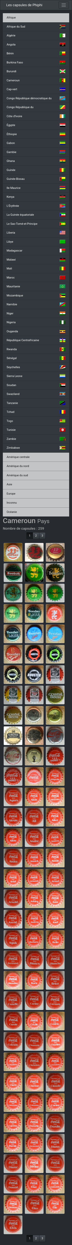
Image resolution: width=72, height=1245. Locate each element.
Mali (36, 268)
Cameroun (36, 80)
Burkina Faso (36, 62)
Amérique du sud (17, 475)
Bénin (36, 53)
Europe (11, 493)
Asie (9, 484)
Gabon (36, 143)
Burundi (36, 71)
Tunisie (36, 430)
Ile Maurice (36, 188)
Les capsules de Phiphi (24, 5)
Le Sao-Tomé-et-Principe (36, 224)
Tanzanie (36, 403)
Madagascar (36, 250)
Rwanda (36, 349)
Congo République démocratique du (36, 98)
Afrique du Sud (36, 26)
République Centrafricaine (36, 340)
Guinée (36, 170)
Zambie (36, 439)
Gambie (36, 152)
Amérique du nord (18, 466)
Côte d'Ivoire (36, 116)
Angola (36, 44)
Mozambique (36, 295)
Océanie (12, 512)
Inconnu (12, 502)
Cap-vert (36, 89)
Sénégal (36, 358)
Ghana (36, 161)
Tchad (36, 412)
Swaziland (36, 394)
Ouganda (36, 331)
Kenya (36, 197)
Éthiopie (36, 134)
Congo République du (36, 107)
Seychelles (36, 367)
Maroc (36, 277)
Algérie (36, 35)
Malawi (36, 260)
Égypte (36, 125)
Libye (36, 242)
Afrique (11, 17)
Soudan (36, 385)
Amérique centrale (18, 457)
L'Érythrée (36, 206)
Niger (36, 313)
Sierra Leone (36, 376)
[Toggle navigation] (64, 5)
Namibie (36, 304)
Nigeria (36, 322)
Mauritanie (36, 286)
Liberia (36, 233)
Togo (36, 421)
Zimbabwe (36, 448)
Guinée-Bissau (36, 179)
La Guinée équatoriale (36, 215)
